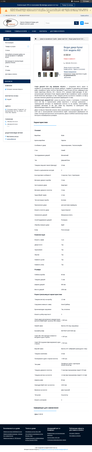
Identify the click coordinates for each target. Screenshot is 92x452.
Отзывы (7, 70)
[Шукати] (76, 23)
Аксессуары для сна (53, 437)
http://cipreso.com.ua (12, 136)
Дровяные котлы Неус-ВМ (33, 431)
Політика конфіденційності (61, 449)
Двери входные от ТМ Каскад (12, 438)
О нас (34, 31)
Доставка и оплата (57, 31)
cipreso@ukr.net (11, 139)
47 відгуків (76, 1)
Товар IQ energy (67, 5)
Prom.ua (55, 447)
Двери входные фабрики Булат (12, 431)
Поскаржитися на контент (46, 449)
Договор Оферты (74, 433)
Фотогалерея (9, 42)
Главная (8, 31)
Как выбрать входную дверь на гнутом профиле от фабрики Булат (15, 55)
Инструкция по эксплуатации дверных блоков (14, 61)
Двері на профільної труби (48, 39)
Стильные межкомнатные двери (56, 440)
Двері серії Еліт (62, 39)
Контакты (43, 31)
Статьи (7, 50)
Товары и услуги (20, 31)
